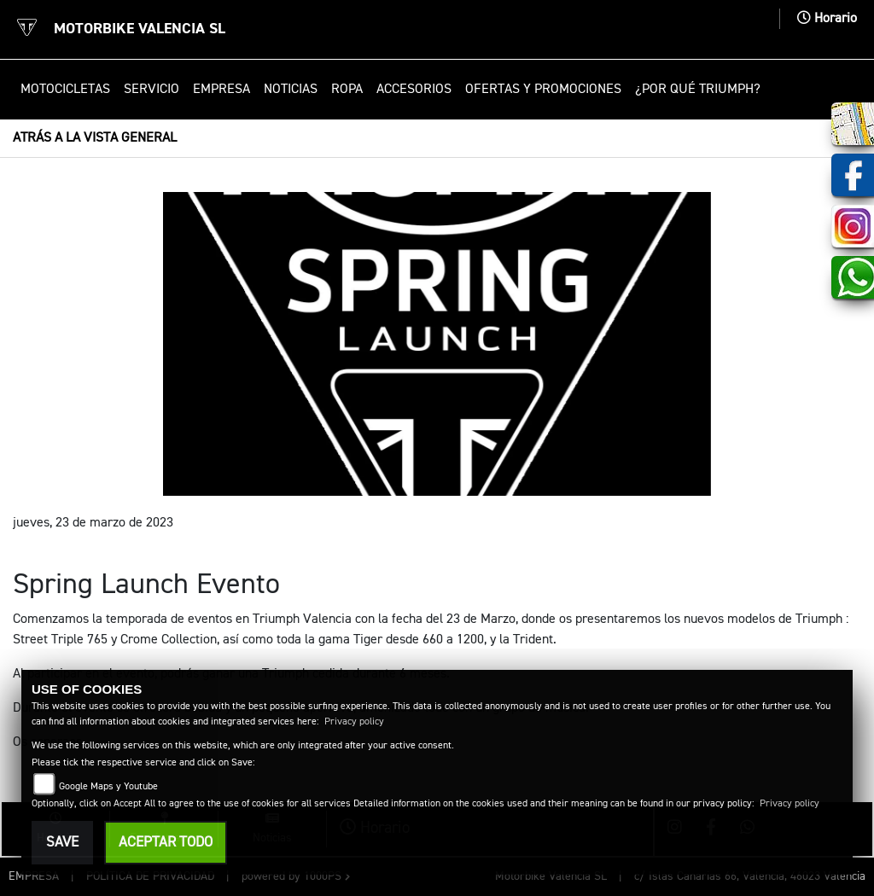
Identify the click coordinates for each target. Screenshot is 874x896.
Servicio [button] (151, 89)
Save (62, 842)
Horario (827, 19)
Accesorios (414, 89)
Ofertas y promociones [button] (543, 89)
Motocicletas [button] (65, 89)
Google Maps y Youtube (108, 787)
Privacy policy (354, 722)
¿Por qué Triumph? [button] (697, 89)
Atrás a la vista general (95, 138)
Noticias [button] (291, 89)
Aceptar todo (166, 842)
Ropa (347, 89)
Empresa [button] (221, 89)
